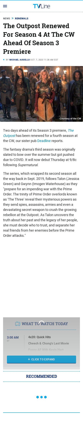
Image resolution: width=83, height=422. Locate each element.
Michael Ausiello (19, 59)
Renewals (21, 18)
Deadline (44, 140)
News (6, 18)
